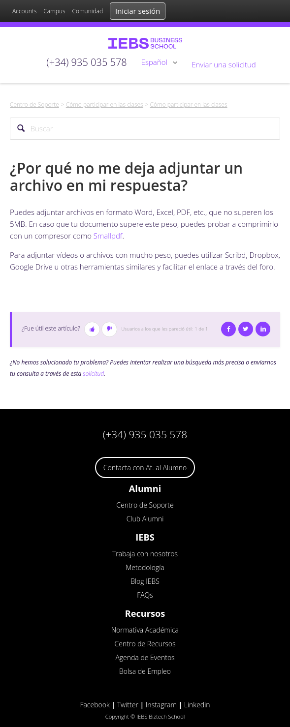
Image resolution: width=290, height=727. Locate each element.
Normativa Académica (145, 630)
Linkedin (197, 704)
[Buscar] (145, 129)
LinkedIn (263, 329)
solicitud (93, 373)
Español (155, 62)
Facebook (228, 329)
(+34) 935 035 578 (145, 434)
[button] (92, 329)
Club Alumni (145, 518)
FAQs (145, 595)
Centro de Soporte (34, 104)
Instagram (161, 704)
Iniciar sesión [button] (137, 11)
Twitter (245, 329)
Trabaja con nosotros (145, 553)
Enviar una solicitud (224, 64)
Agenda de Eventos (144, 657)
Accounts (24, 11)
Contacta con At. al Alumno (145, 467)
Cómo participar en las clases (104, 104)
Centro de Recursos (145, 643)
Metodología (145, 567)
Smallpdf (108, 236)
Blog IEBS (145, 581)
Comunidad (87, 11)
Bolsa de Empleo (145, 671)
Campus (54, 11)
